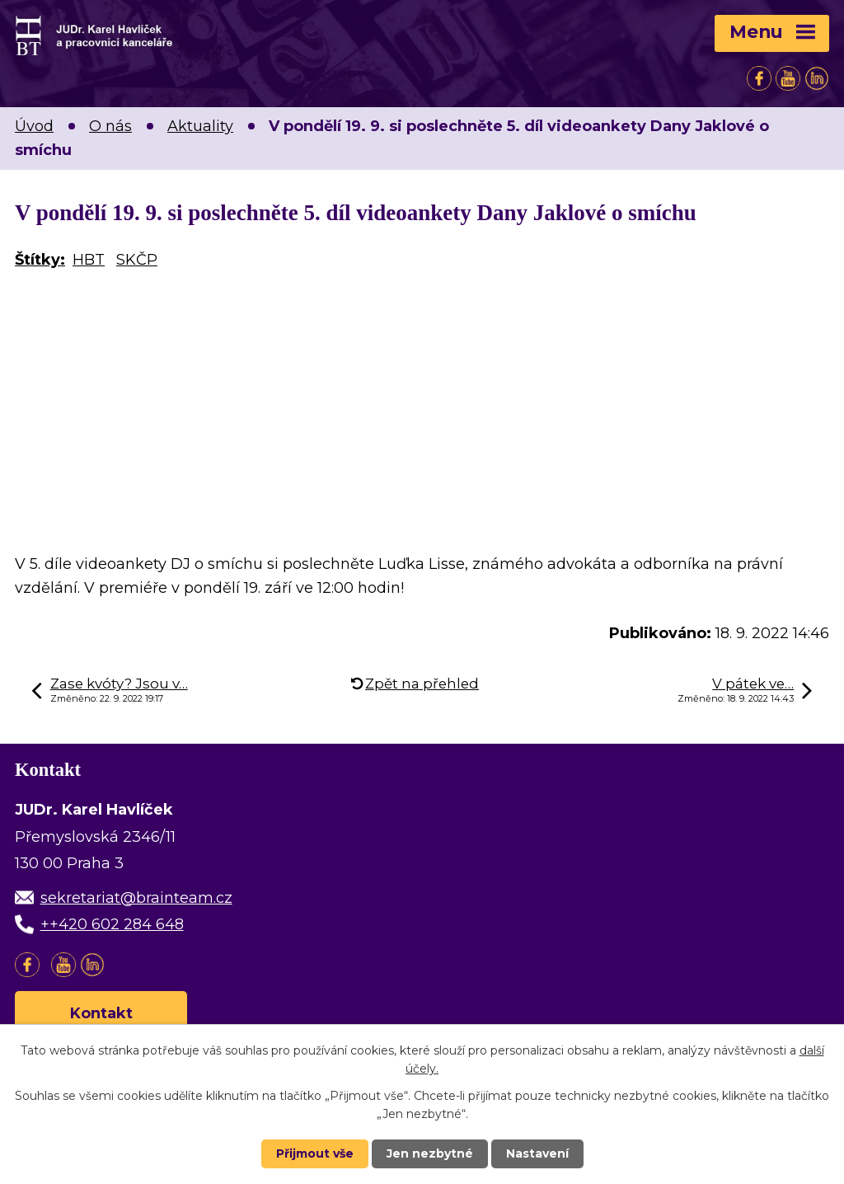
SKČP (136, 260)
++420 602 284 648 (112, 924)
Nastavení (537, 1153)
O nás (110, 126)
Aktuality (200, 126)
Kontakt (101, 1013)
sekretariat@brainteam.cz (136, 898)
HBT (89, 260)
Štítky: (40, 260)
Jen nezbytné (430, 1153)
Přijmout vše (315, 1153)
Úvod (34, 126)
